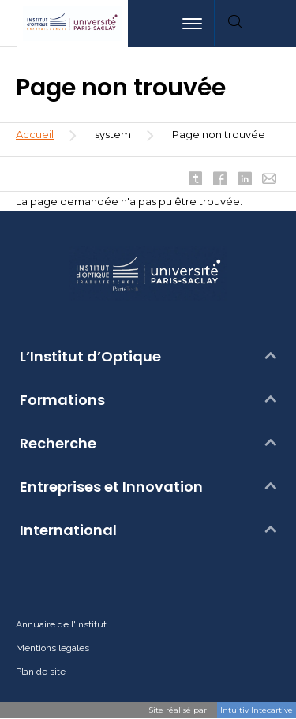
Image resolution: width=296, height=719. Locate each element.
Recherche (58, 443)
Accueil (35, 134)
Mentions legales (52, 647)
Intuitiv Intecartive (256, 710)
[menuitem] (275, 23)
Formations (62, 400)
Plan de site (41, 671)
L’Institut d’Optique (90, 357)
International (68, 530)
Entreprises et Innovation (111, 487)
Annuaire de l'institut (61, 624)
